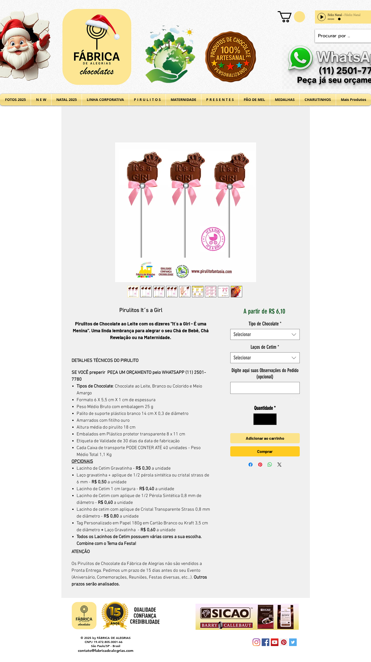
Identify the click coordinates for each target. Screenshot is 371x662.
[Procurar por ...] (343, 36)
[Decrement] (258, 419)
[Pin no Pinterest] (260, 465)
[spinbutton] (265, 419)
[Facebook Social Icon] (265, 642)
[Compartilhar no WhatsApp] (270, 465)
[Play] (322, 17)
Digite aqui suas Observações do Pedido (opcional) (265, 373)
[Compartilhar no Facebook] (251, 465)
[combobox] (264, 334)
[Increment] (271, 419)
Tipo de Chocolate (265, 324)
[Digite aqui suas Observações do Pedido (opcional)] (265, 388)
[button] (291, 16)
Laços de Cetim (265, 347)
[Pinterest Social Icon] (284, 642)
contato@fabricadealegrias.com (105, 650)
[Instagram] (256, 642)
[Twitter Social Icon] (293, 642)
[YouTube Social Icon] (274, 642)
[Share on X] (279, 465)
